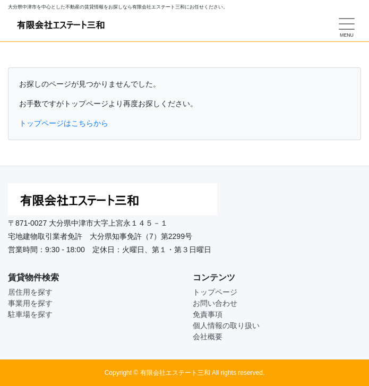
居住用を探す (30, 292)
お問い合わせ (215, 303)
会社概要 (207, 336)
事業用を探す (30, 303)
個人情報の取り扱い (226, 325)
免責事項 (207, 314)
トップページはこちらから (63, 123)
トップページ (215, 292)
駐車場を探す (30, 314)
